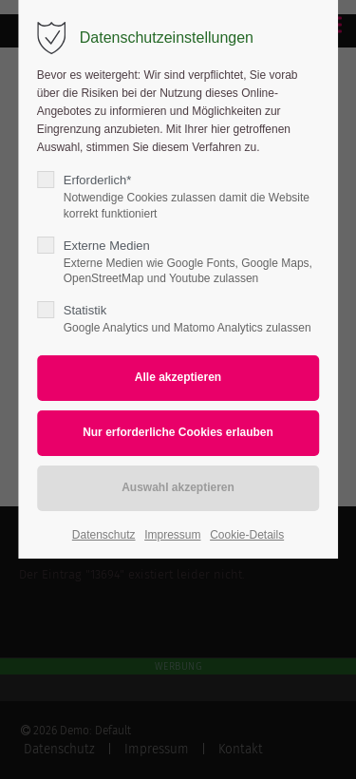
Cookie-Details (247, 535)
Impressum (172, 535)
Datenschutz (104, 535)
